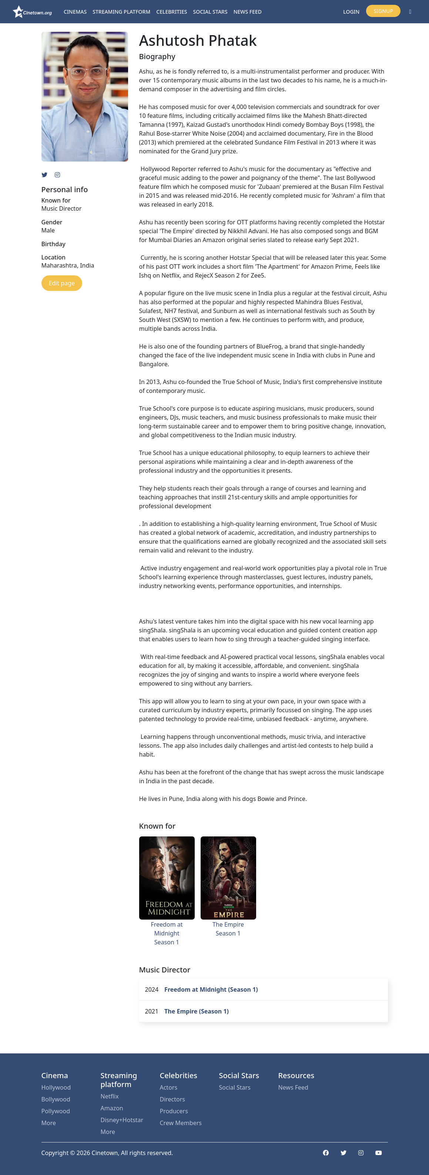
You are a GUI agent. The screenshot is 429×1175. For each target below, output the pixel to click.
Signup (383, 10)
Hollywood (56, 1087)
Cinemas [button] (75, 11)
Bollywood (55, 1099)
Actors (168, 1087)
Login (351, 11)
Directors (172, 1099)
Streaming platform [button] (121, 11)
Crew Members (180, 1123)
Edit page (62, 283)
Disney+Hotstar (121, 1120)
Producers (174, 1111)
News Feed (248, 11)
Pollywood (55, 1111)
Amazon (111, 1108)
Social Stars (210, 11)
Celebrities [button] (171, 11)
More (48, 1123)
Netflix (109, 1096)
